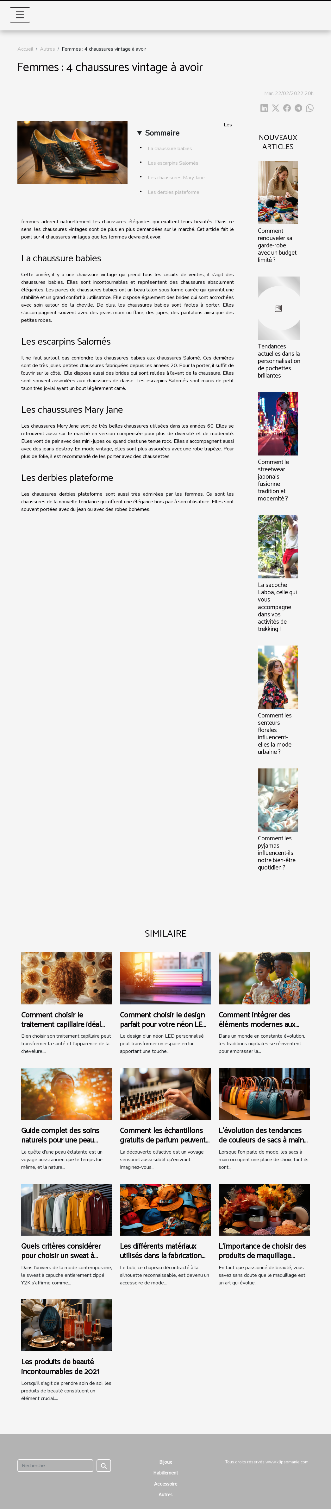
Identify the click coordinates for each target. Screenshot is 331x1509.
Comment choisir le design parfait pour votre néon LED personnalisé (163, 1025)
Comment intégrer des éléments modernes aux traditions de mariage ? (257, 1025)
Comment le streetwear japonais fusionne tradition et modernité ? (273, 480)
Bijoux (165, 1462)
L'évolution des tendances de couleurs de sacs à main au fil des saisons (261, 1140)
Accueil (25, 49)
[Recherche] (55, 1465)
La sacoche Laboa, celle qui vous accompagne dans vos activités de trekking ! (277, 607)
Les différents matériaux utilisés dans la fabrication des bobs (161, 1256)
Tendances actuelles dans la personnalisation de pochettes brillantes (279, 361)
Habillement (165, 1473)
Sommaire (162, 133)
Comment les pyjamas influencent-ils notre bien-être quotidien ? (277, 853)
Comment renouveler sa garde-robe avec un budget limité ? (277, 245)
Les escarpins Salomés (173, 163)
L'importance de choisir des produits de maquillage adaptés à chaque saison (262, 1256)
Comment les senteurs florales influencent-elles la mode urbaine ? (275, 734)
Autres (47, 49)
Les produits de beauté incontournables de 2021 (60, 1367)
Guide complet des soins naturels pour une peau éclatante (60, 1140)
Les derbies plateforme (173, 192)
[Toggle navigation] (20, 14)
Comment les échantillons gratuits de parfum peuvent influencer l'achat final (163, 1140)
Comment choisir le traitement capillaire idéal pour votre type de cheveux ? (64, 1029)
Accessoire (165, 1484)
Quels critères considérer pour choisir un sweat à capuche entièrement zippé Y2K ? (64, 1261)
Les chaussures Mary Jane (176, 177)
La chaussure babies (170, 148)
